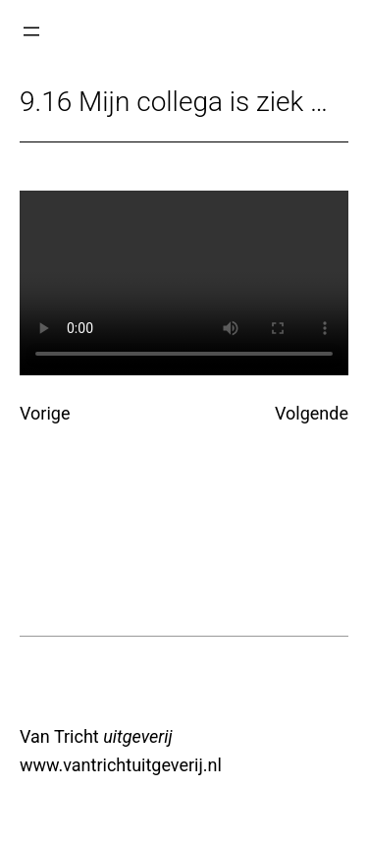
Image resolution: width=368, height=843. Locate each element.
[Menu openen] (31, 31)
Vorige (45, 413)
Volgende (311, 413)
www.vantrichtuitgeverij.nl (121, 765)
